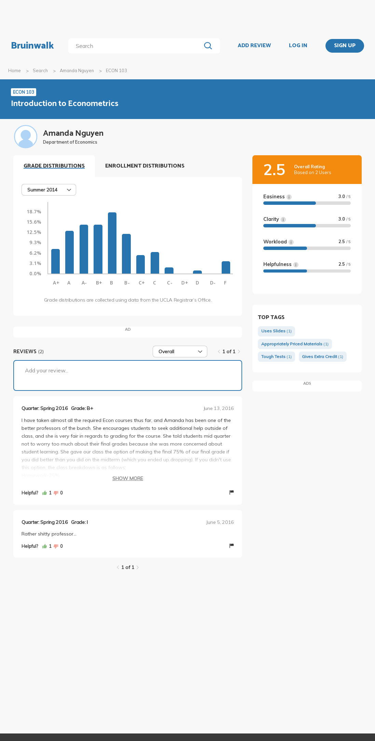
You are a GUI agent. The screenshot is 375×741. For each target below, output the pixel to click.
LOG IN (298, 45)
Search (40, 70)
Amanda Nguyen (77, 70)
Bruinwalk (32, 45)
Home (14, 70)
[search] (136, 45)
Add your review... (46, 370)
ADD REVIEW (254, 45)
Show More (127, 478)
